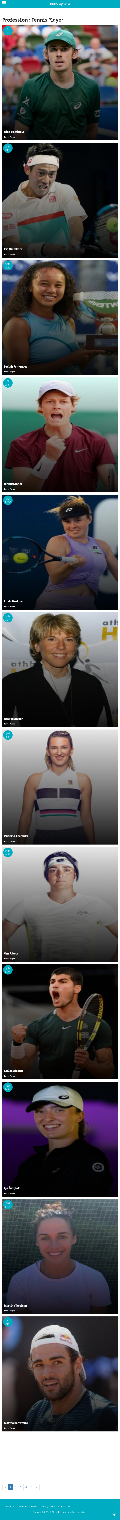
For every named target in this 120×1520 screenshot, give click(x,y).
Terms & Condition (27, 1506)
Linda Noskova (13, 602)
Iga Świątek (12, 1188)
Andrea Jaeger (13, 719)
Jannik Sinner (13, 484)
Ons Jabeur (11, 954)
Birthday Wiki (60, 4)
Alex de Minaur (14, 132)
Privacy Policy (48, 1506)
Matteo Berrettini (16, 1423)
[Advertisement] (60, 1457)
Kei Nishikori (13, 249)
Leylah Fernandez (15, 367)
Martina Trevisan (15, 1306)
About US (10, 1506)
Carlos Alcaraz (13, 1071)
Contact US (64, 1506)
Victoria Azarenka (16, 836)
